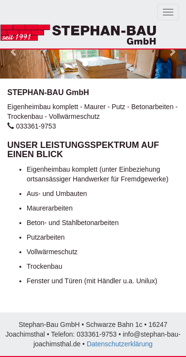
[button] (14, 51)
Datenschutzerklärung (120, 344)
